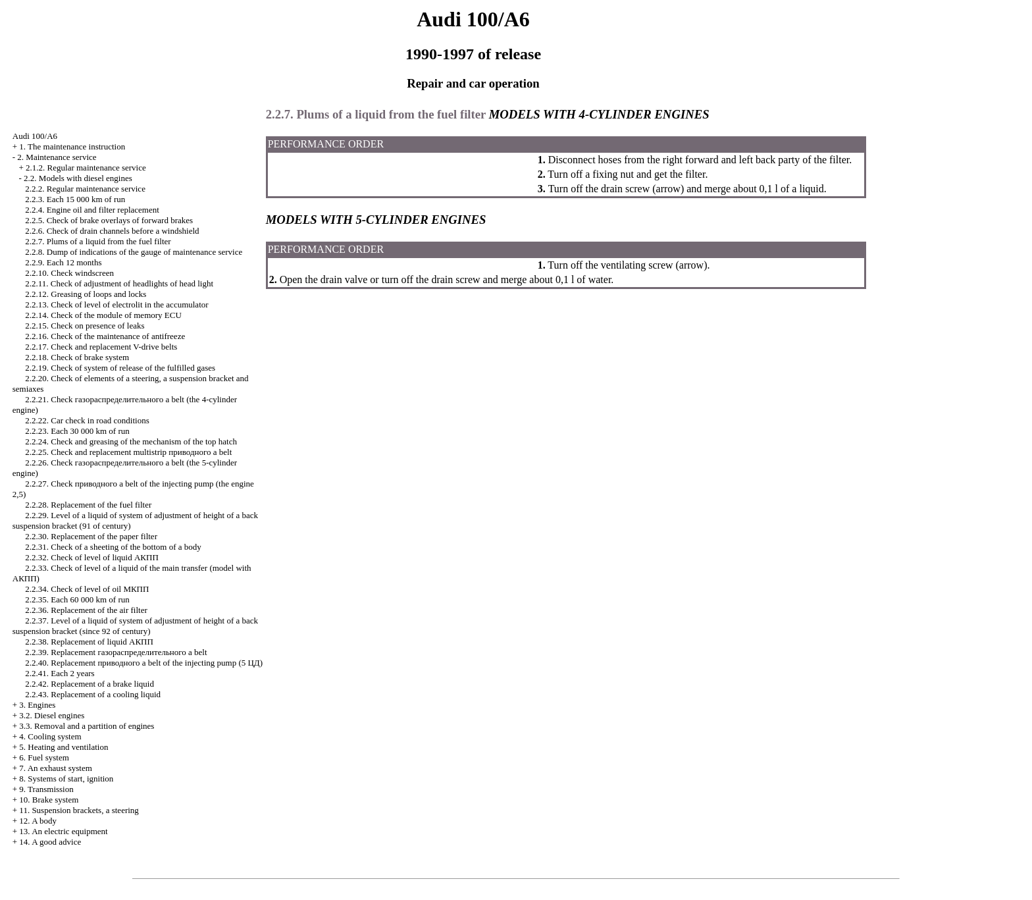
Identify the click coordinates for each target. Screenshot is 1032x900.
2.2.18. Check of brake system (77, 357)
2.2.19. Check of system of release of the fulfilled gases (120, 368)
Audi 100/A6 (35, 136)
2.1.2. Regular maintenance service (86, 167)
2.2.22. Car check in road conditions (87, 420)
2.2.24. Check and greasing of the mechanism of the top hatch (131, 441)
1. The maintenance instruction (72, 146)
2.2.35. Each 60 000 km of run (77, 599)
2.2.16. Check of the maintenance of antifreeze (105, 336)
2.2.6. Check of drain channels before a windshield (112, 231)
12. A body (38, 821)
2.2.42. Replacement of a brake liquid (89, 684)
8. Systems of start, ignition (66, 778)
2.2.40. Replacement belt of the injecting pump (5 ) (144, 663)
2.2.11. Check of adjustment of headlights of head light (119, 283)
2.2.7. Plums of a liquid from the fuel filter (97, 241)
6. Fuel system (43, 757)
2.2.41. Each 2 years (59, 673)
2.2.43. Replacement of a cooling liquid (93, 694)
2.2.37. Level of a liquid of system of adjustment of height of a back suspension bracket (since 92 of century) (135, 626)
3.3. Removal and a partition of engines (86, 726)
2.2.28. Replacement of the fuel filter (88, 505)
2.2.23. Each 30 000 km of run (77, 431)
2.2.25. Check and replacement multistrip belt (128, 452)
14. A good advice (50, 842)
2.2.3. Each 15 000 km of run (75, 199)
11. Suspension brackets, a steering (78, 810)
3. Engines (37, 705)
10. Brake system (48, 800)
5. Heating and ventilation (63, 747)
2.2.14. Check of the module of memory (103, 315)
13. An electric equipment (63, 831)
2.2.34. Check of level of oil (87, 589)
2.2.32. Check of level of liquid (92, 557)
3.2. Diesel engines (51, 715)
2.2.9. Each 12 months (63, 262)
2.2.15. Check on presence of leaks (84, 326)
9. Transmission (46, 789)
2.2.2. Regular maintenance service (85, 189)
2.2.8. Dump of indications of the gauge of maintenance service (133, 252)
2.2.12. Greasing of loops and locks (85, 294)
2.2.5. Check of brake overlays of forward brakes (109, 220)
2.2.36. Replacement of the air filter (86, 610)
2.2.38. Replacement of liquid (89, 642)
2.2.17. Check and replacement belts (101, 347)
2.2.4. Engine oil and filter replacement (92, 210)
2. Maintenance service (56, 157)
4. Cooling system (50, 736)
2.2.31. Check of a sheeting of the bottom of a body (113, 547)
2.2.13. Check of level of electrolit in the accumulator (116, 304)
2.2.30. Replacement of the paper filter (91, 536)
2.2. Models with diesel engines (78, 178)
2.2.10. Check (69, 273)
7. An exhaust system (55, 768)
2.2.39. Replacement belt (116, 652)
